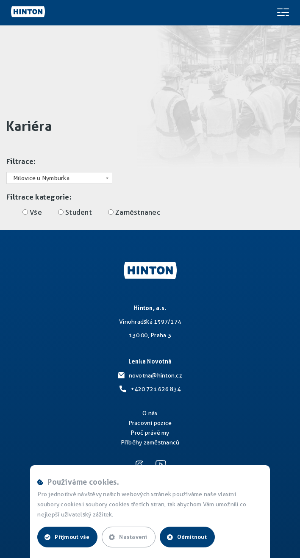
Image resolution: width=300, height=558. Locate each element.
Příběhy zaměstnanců (150, 442)
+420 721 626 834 (156, 389)
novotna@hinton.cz (155, 375)
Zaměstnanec (137, 212)
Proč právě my (150, 432)
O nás (149, 413)
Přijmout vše (66, 536)
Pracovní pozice (150, 422)
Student (78, 212)
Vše (36, 212)
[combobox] (59, 178)
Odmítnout (187, 536)
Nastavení (128, 536)
